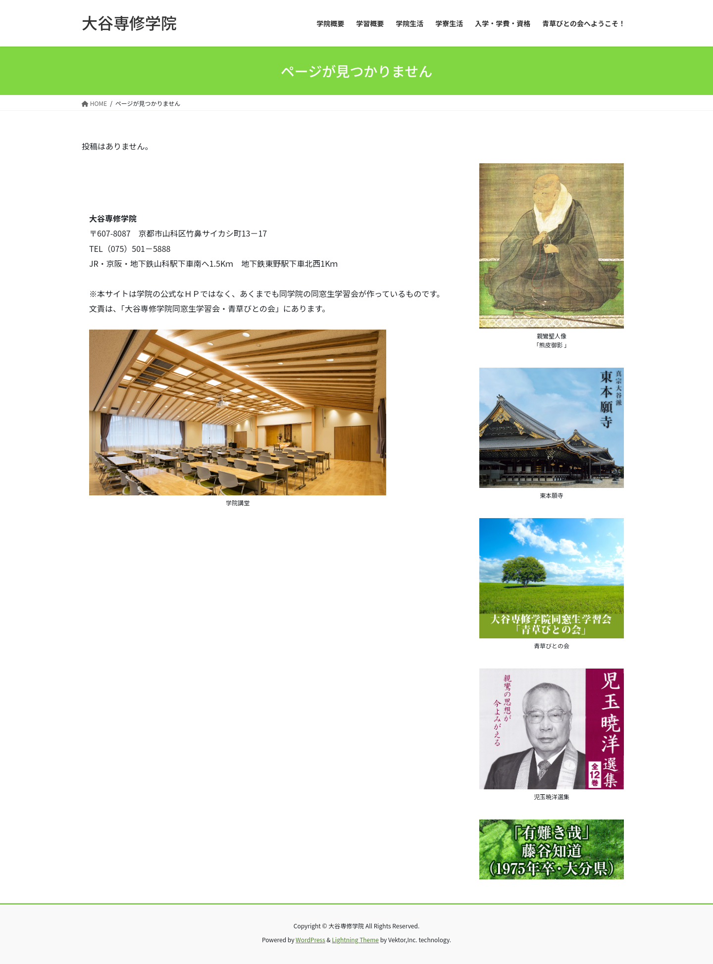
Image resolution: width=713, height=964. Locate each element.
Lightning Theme (355, 939)
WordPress (310, 939)
